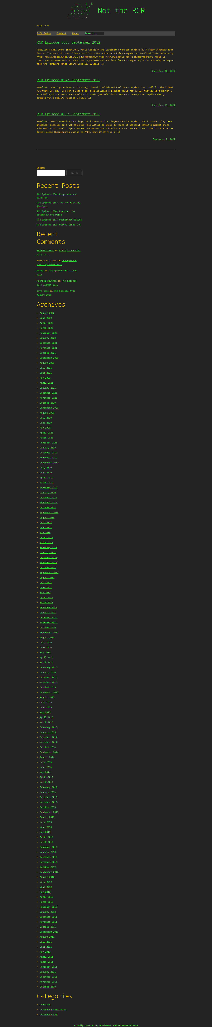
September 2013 (49, 811)
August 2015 (47, 697)
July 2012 (46, 881)
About (75, 33)
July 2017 (46, 582)
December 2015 (48, 677)
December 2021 (48, 342)
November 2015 (48, 682)
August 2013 (47, 816)
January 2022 (48, 337)
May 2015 (45, 712)
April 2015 (46, 717)
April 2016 (46, 657)
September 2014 (49, 752)
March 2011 (46, 961)
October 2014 (48, 747)
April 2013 (46, 836)
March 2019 (46, 482)
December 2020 (48, 392)
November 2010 (48, 981)
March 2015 (46, 722)
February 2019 (48, 487)
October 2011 (48, 926)
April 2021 (46, 382)
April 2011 (46, 956)
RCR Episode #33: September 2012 (68, 113)
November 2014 (48, 742)
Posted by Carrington (53, 1009)
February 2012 (48, 906)
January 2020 (48, 447)
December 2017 (48, 557)
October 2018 (48, 507)
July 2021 (46, 367)
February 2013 (48, 846)
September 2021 (49, 357)
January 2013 (48, 851)
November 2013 (48, 801)
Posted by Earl (49, 1014)
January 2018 (48, 552)
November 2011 (48, 921)
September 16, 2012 (163, 104)
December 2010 (48, 976)
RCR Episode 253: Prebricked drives (59, 219)
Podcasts (45, 1004)
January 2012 (48, 911)
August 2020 (47, 412)
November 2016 (48, 622)
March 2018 (46, 542)
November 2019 (48, 457)
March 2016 (46, 662)
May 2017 (45, 592)
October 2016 (48, 627)
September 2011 (49, 931)
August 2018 (47, 517)
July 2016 (46, 642)
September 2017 (49, 572)
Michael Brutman (47, 280)
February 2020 (48, 442)
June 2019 (46, 472)
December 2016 (48, 617)
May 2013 (45, 831)
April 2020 (46, 432)
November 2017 (48, 562)
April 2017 (46, 597)
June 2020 (46, 422)
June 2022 (46, 317)
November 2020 (48, 397)
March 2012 (46, 901)
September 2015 (49, 692)
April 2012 (46, 896)
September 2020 (49, 407)
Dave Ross (43, 290)
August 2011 (47, 936)
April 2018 (46, 537)
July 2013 (46, 821)
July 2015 (46, 702)
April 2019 (46, 477)
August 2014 (47, 757)
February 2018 (48, 547)
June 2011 (46, 946)
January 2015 (48, 732)
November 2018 (48, 502)
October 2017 (48, 567)
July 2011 (46, 941)
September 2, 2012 (164, 139)
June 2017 (46, 587)
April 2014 (46, 777)
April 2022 (46, 322)
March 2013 (46, 841)
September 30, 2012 (163, 70)
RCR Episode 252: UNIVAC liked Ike (59, 224)
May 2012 (45, 891)
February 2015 (48, 727)
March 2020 (46, 437)
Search (41, 167)
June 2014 (46, 767)
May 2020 (45, 427)
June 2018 (46, 527)
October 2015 (48, 687)
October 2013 (48, 806)
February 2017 (48, 607)
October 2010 (48, 986)
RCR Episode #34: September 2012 (68, 79)
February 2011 (48, 966)
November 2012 (48, 861)
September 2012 (49, 871)
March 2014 (46, 782)
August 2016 (47, 637)
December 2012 (48, 856)
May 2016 (45, 652)
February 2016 (48, 667)
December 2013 (48, 796)
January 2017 (48, 612)
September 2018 (49, 512)
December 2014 (48, 737)
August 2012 (47, 876)
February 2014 (48, 787)
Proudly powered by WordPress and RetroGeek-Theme (106, 1025)
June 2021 (46, 372)
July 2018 (46, 522)
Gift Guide (44, 33)
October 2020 (48, 402)
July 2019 (46, 467)
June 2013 (46, 826)
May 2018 (45, 532)
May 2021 (45, 377)
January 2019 (48, 492)
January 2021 (48, 387)
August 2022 (47, 312)
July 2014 (46, 762)
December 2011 (48, 916)
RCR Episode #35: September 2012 (68, 42)
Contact (61, 33)
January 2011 (48, 971)
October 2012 (48, 866)
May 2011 (45, 951)
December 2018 (48, 497)
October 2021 (48, 352)
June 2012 (46, 886)
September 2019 (49, 462)
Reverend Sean (45, 250)
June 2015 (46, 707)
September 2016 (49, 632)
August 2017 (47, 577)
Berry (40, 270)
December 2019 (48, 452)
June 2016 (46, 647)
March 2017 (46, 602)
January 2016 (48, 672)
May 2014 (45, 772)
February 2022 (48, 332)
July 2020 (46, 417)
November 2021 (48, 347)
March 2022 (46, 327)
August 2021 (47, 362)
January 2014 (48, 792)
